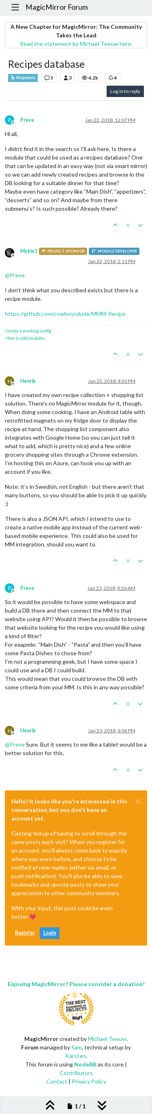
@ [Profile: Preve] (15, 275)
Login (49, 933)
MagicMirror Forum (57, 7)
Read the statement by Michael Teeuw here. (76, 43)
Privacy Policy (89, 1081)
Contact (56, 1081)
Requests (23, 77)
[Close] (137, 801)
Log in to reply (125, 91)
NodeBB (85, 1064)
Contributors (76, 1072)
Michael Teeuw (107, 1038)
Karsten (75, 1055)
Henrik (28, 381)
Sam (76, 1047)
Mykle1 (28, 251)
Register (25, 933)
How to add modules (25, 338)
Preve (27, 120)
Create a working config (28, 331)
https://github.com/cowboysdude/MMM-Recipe (65, 313)
